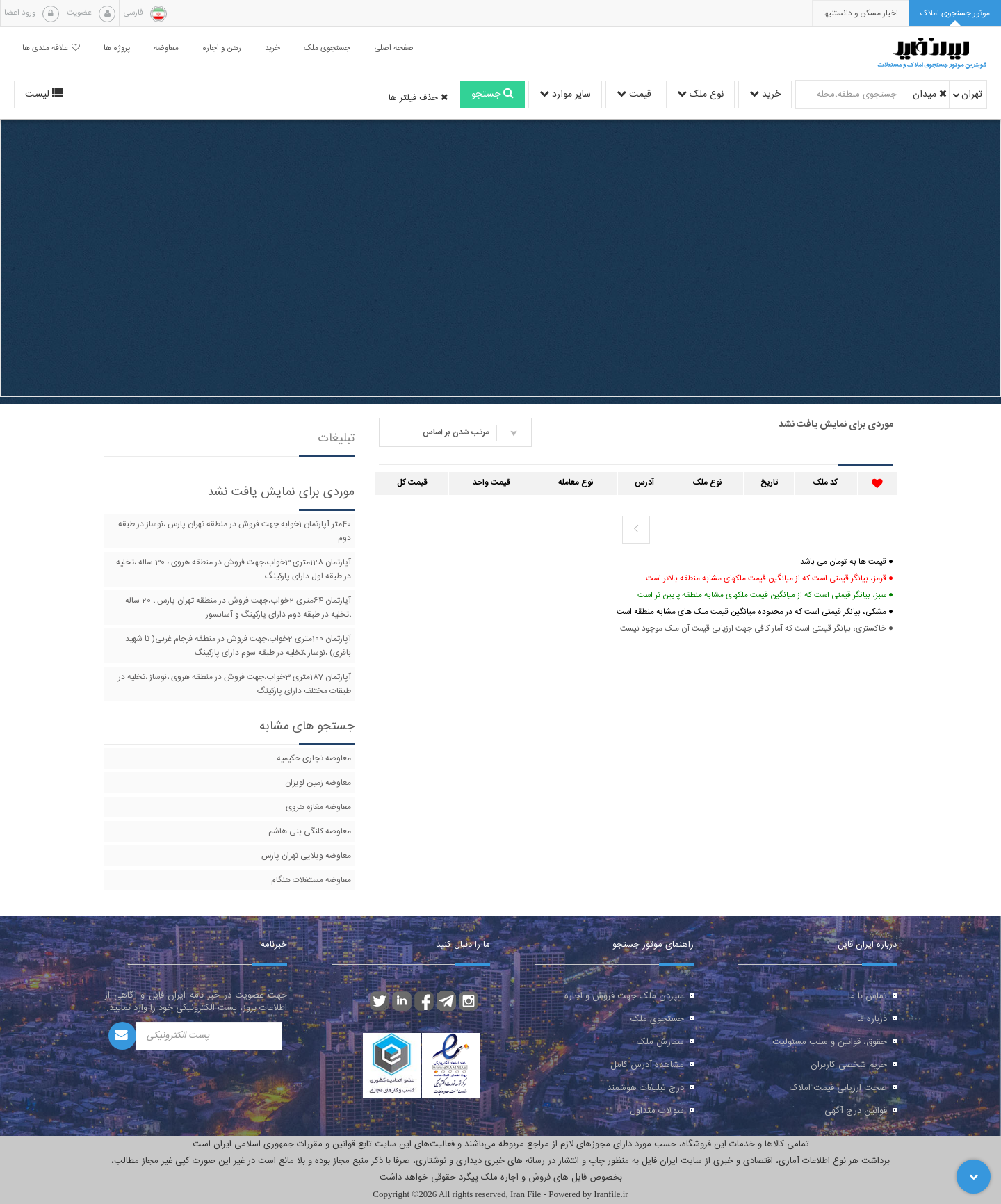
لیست (44, 94)
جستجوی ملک (657, 1019)
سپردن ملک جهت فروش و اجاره (624, 996)
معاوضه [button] (166, 48)
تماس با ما (867, 996)
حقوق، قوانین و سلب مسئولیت (829, 1042)
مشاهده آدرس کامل (647, 1065)
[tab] (955, 13)
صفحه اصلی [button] (394, 48)
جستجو (492, 94)
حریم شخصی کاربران (849, 1065)
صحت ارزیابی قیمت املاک (838, 1088)
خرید (765, 94)
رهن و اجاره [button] (221, 48)
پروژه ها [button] (117, 48)
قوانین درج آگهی (855, 1110)
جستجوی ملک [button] (327, 48)
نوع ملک (700, 94)
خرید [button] (272, 48)
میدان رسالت (923, 94)
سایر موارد (565, 94)
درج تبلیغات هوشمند (645, 1088)
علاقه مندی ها (51, 48)
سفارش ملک (660, 1042)
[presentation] (860, 13)
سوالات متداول (657, 1110)
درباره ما (872, 1019)
